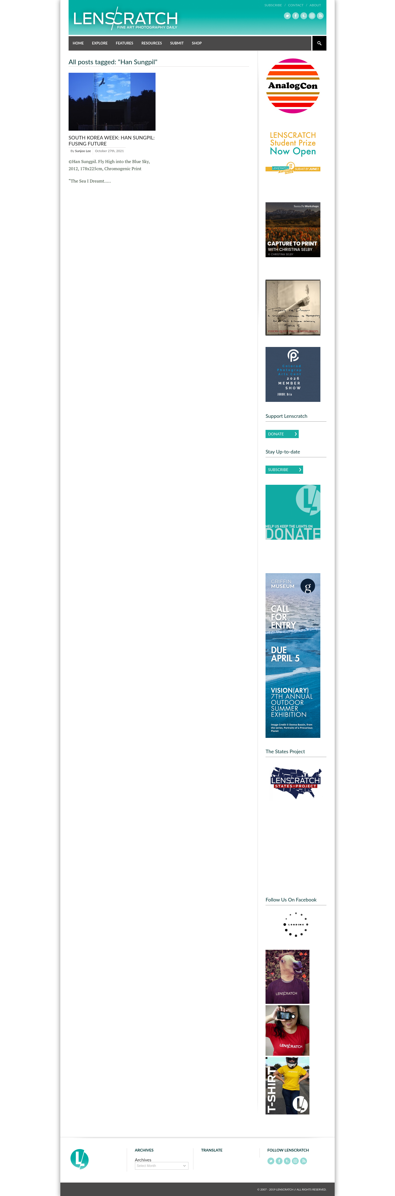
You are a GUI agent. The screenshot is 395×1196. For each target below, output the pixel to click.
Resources (152, 43)
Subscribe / (275, 5)
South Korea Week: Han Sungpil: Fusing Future (112, 140)
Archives (143, 1159)
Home (78, 43)
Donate (276, 433)
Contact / (297, 5)
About (315, 5)
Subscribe (278, 469)
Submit (177, 43)
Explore (100, 43)
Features (124, 43)
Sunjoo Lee (83, 151)
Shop (197, 43)
